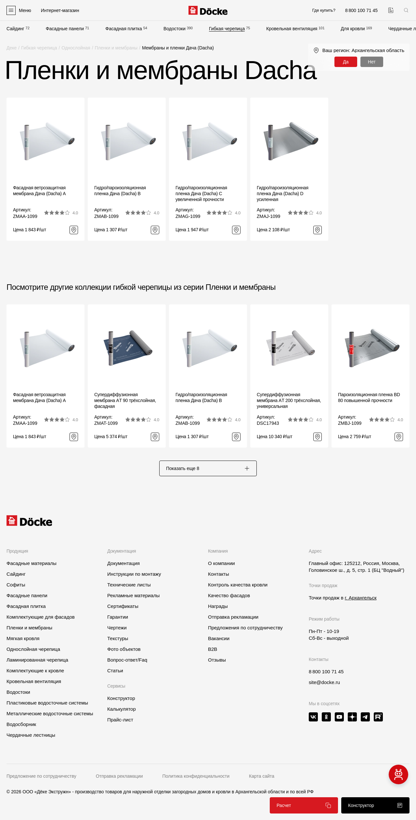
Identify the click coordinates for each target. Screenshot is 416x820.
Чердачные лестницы (30, 735)
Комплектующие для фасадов (40, 617)
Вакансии (218, 638)
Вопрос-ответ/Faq (127, 660)
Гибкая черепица (227, 28)
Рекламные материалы (133, 595)
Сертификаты (122, 606)
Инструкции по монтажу (134, 574)
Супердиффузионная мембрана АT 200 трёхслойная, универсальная (289, 400)
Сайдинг (15, 28)
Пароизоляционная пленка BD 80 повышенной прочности (369, 397)
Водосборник (21, 724)
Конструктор (121, 698)
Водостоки (174, 28)
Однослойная (75, 47)
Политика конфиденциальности (196, 776)
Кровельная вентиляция (291, 28)
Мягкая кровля (22, 638)
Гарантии (117, 617)
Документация (123, 563)
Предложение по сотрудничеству (41, 776)
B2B (212, 649)
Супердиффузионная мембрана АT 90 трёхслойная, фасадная (125, 400)
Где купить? (323, 10)
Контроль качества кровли (237, 584)
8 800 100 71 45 (326, 671)
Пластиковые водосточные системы (47, 703)
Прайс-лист (120, 719)
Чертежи (117, 627)
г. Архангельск (361, 597)
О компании (221, 563)
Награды (218, 606)
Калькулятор (121, 709)
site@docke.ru (324, 682)
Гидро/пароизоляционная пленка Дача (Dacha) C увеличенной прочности (201, 193)
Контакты (218, 574)
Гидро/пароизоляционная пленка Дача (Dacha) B (120, 190)
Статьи (115, 670)
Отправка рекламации (233, 617)
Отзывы (217, 660)
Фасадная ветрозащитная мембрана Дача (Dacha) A (39, 190)
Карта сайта (261, 776)
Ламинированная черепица (37, 660)
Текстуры (117, 638)
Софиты (15, 584)
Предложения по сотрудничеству (245, 627)
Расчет (304, 805)
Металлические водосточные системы (49, 713)
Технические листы (129, 584)
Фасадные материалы (31, 563)
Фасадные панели (65, 28)
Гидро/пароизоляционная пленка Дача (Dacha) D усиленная (282, 193)
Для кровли (353, 28)
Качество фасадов (229, 595)
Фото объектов (124, 649)
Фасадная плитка (123, 28)
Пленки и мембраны (116, 47)
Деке (11, 47)
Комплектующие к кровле (35, 670)
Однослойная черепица (33, 649)
